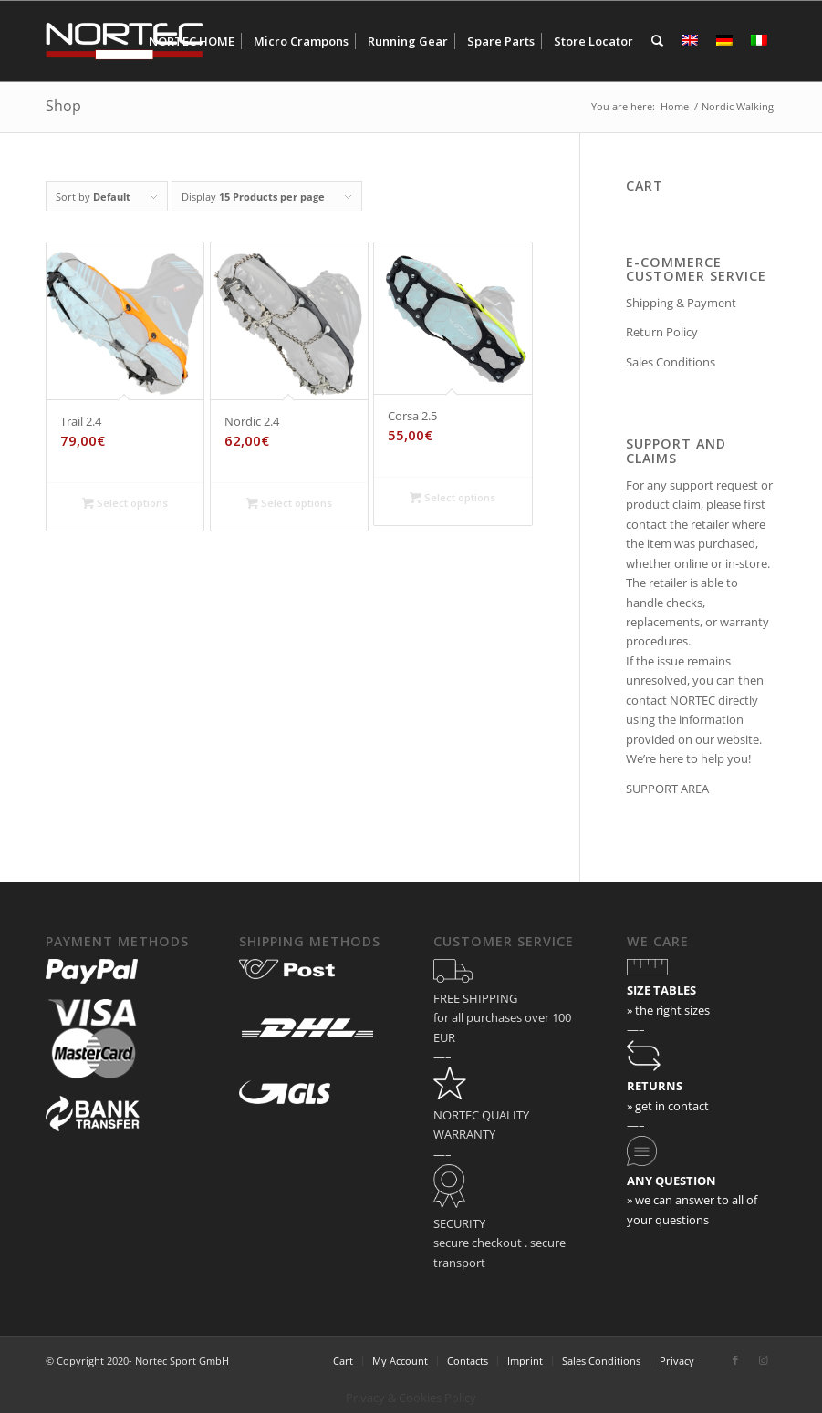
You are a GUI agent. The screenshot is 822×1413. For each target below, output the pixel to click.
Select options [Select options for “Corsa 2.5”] (452, 497)
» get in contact (668, 1106)
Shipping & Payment (681, 302)
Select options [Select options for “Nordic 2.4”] (289, 502)
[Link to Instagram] (762, 1360)
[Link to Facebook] (735, 1360)
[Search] (657, 41)
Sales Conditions (670, 362)
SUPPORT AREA (667, 788)
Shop (63, 106)
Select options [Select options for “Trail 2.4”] (125, 502)
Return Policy (662, 332)
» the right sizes (668, 1010)
